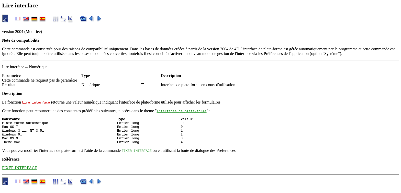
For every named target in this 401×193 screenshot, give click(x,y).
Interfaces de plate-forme (182, 111)
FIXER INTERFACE (137, 156)
